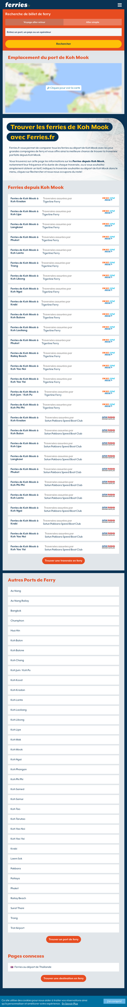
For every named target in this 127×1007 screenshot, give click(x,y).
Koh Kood (16, 680)
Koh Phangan (19, 769)
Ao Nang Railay (20, 600)
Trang (14, 918)
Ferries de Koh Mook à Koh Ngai (24, 290)
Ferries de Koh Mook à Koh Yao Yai (24, 380)
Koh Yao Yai (18, 838)
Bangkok (16, 610)
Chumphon (17, 620)
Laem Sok (16, 858)
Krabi (14, 848)
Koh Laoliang (19, 709)
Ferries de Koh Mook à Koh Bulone (24, 316)
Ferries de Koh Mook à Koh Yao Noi (24, 367)
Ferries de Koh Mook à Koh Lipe (24, 213)
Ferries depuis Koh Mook (88, 161)
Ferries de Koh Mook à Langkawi (24, 226)
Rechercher (63, 43)
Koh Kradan (18, 690)
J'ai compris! (114, 1001)
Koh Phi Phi (17, 779)
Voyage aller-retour (34, 22)
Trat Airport (17, 928)
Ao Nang (16, 590)
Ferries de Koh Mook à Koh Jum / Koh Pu (24, 393)
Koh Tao (15, 809)
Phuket (15, 888)
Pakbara (16, 868)
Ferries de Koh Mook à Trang (24, 264)
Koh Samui (17, 799)
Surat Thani (17, 908)
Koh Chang (17, 660)
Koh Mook (17, 749)
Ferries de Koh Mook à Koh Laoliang (24, 329)
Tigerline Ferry (51, 201)
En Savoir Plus (70, 1003)
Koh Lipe (16, 729)
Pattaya (15, 878)
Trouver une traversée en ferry (63, 560)
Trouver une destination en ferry (63, 978)
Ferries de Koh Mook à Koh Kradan (24, 200)
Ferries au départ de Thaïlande (33, 967)
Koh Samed (17, 789)
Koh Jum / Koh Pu (20, 670)
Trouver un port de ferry (63, 939)
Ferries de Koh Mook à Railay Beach (24, 355)
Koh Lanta (17, 699)
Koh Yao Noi (18, 828)
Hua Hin (15, 630)
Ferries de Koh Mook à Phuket (24, 239)
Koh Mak (16, 739)
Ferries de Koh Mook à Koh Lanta (24, 251)
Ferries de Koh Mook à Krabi (24, 303)
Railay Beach (18, 898)
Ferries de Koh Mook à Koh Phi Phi (24, 406)
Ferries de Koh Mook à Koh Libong (24, 277)
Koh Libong (17, 719)
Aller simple (92, 22)
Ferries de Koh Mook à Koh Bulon (24, 432)
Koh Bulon (17, 640)
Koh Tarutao (18, 818)
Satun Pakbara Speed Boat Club (64, 420)
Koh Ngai (16, 759)
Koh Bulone (17, 650)
